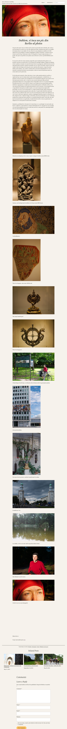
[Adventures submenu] (52, 2)
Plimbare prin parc (44, 646)
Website (18, 717)
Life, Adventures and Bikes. (8, 2)
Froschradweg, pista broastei (33, 660)
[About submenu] (44, 2)
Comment (19, 689)
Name (18, 705)
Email (18, 711)
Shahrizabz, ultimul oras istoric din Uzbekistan (13, 661)
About (43, 2)
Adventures (49, 2)
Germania (34, 646)
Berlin (30, 646)
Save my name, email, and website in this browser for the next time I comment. (34, 723)
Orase (38, 646)
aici (24, 640)
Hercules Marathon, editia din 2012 (53, 660)
